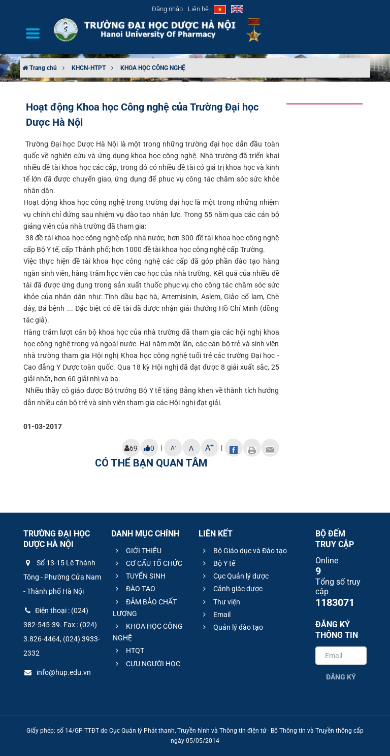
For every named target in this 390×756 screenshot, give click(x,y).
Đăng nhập (167, 9)
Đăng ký (341, 677)
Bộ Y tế (217, 563)
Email (215, 614)
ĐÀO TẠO (134, 589)
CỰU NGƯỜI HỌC (146, 664)
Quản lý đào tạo (231, 627)
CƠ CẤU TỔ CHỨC (147, 563)
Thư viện (220, 602)
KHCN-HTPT (89, 67)
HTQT (128, 650)
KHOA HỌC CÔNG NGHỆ (152, 67)
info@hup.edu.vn (57, 672)
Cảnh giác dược (231, 589)
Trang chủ (39, 67)
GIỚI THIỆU (137, 551)
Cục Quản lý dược (234, 576)
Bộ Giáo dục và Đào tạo (243, 551)
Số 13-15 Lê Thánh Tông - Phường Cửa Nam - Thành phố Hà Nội (62, 577)
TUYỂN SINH (139, 576)
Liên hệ (198, 9)
